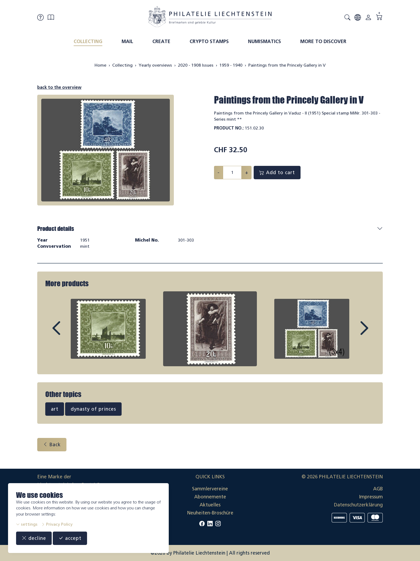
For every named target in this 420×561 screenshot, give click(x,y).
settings (27, 524)
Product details (55, 228)
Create (161, 41)
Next (351, 333)
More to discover (323, 41)
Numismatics (264, 41)
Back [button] (52, 445)
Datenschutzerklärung (358, 505)
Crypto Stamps (209, 41)
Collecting (88, 41)
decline (34, 538)
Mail (127, 41)
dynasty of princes (93, 409)
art (54, 409)
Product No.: (229, 128)
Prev (68, 333)
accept (69, 538)
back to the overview (59, 87)
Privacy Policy (57, 524)
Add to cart (277, 172)
